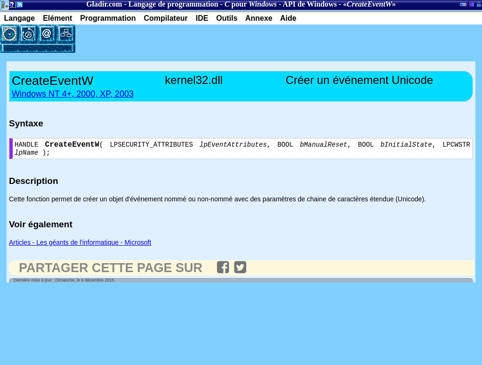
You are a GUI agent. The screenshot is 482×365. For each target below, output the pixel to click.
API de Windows (310, 4)
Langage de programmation (173, 4)
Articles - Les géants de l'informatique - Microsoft (80, 245)
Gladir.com (104, 4)
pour (251, 4)
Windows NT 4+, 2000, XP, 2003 (73, 94)
